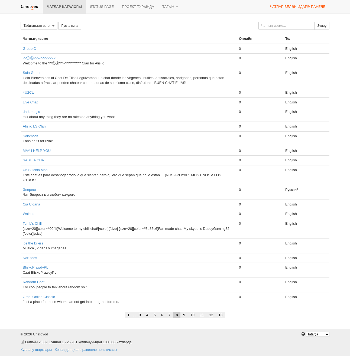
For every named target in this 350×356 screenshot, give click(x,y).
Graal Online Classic (39, 297)
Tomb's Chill (32, 223)
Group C (29, 49)
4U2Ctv (28, 92)
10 (192, 315)
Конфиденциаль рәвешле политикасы (86, 350)
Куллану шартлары (36, 350)
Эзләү (321, 26)
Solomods (30, 136)
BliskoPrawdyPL (35, 267)
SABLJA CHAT (34, 160)
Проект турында (138, 7)
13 (220, 315)
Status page (102, 7)
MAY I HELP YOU (37, 151)
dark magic (31, 112)
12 (211, 315)
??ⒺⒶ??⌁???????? (39, 58)
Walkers (29, 214)
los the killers (33, 243)
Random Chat (33, 282)
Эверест (29, 190)
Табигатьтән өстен (39, 26)
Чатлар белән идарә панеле (297, 7)
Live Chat (30, 102)
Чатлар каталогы (64, 7)
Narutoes (30, 258)
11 (202, 315)
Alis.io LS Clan (34, 126)
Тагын (170, 7)
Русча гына (69, 26)
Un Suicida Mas (35, 170)
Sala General (33, 73)
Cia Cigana (31, 204)
